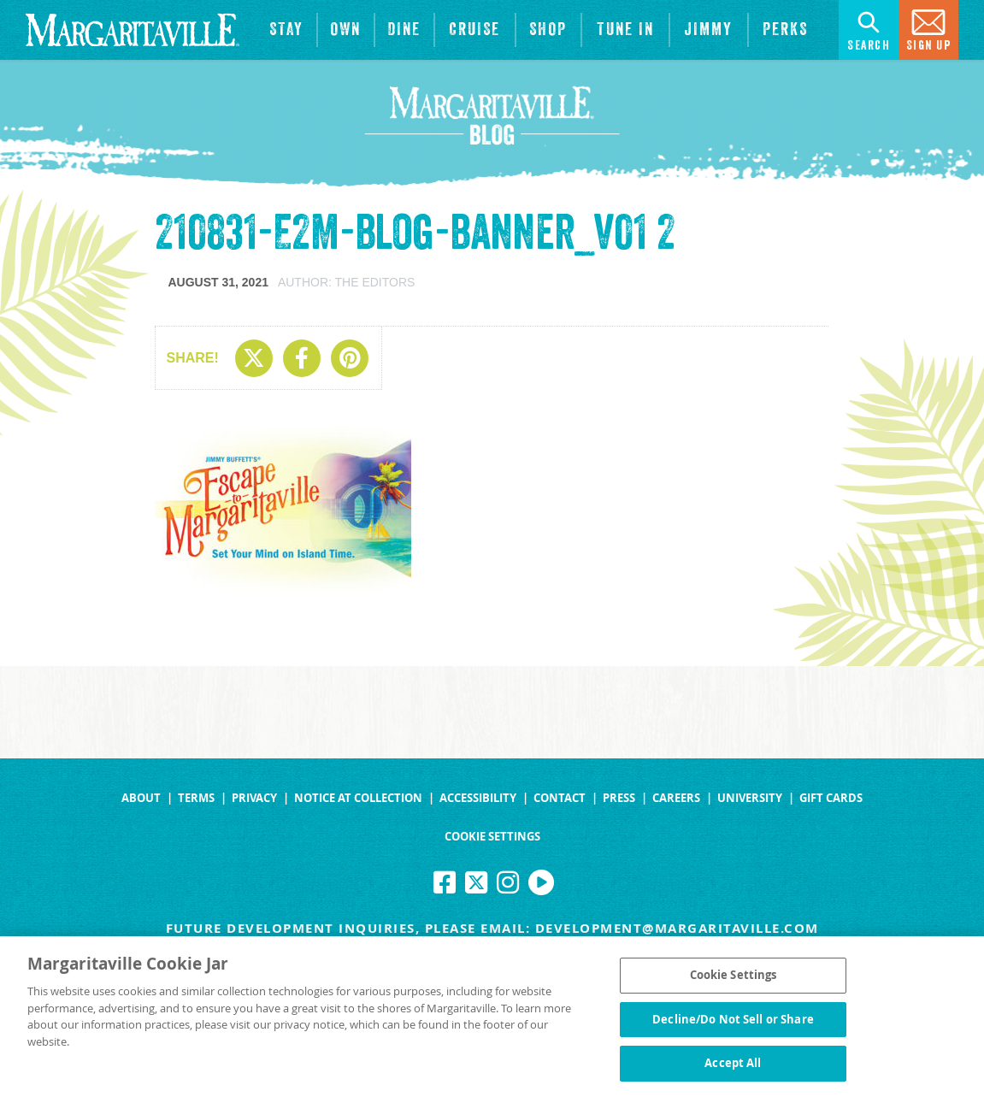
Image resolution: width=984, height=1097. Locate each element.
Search (868, 28)
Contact (559, 798)
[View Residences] (346, 30)
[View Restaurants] (404, 30)
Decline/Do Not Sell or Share (733, 1023)
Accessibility (477, 798)
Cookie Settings (492, 836)
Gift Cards (831, 798)
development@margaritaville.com (677, 928)
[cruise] (475, 30)
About (141, 798)
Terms (196, 798)
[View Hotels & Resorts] (286, 30)
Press (619, 798)
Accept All (732, 1068)
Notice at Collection (358, 798)
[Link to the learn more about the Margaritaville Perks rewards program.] (785, 30)
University (749, 798)
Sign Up (929, 28)
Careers (676, 798)
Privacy (254, 798)
